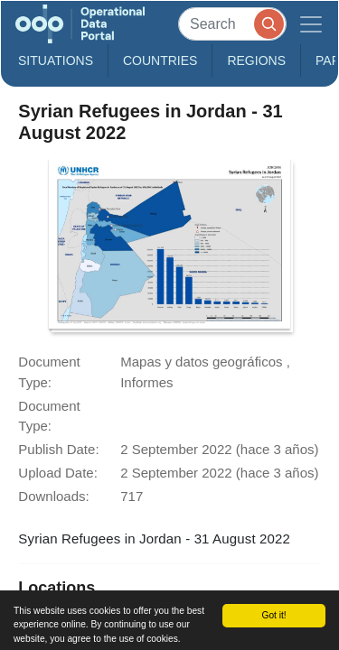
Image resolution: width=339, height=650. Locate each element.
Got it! (273, 615)
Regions (256, 60)
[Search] (232, 24)
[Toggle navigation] (311, 24)
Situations (55, 60)
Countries (160, 60)
